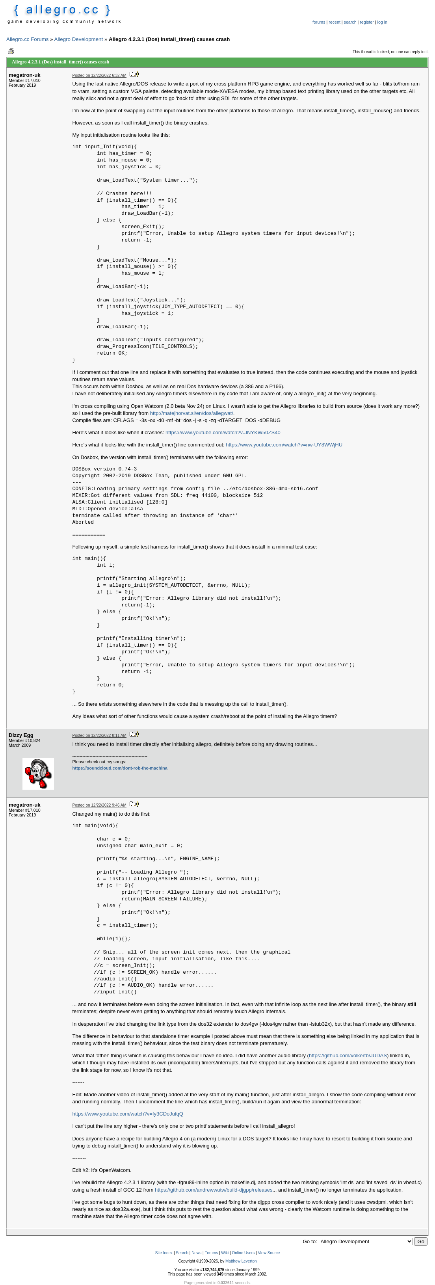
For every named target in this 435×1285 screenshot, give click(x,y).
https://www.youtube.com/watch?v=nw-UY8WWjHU (284, 445)
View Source (269, 1253)
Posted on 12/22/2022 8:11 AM (99, 735)
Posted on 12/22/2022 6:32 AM (99, 75)
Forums (211, 1253)
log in (382, 22)
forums (318, 22)
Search (182, 1253)
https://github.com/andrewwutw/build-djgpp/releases (213, 1190)
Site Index (164, 1253)
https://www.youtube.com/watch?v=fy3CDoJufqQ (127, 1114)
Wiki (225, 1253)
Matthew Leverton (241, 1261)
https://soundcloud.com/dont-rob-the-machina (119, 768)
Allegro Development (78, 39)
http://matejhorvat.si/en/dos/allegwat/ (191, 413)
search (350, 22)
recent (334, 22)
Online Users (243, 1253)
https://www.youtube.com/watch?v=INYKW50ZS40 (223, 432)
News (196, 1253)
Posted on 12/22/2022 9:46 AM (99, 805)
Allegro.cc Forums (27, 39)
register (367, 22)
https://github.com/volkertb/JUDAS (348, 1055)
